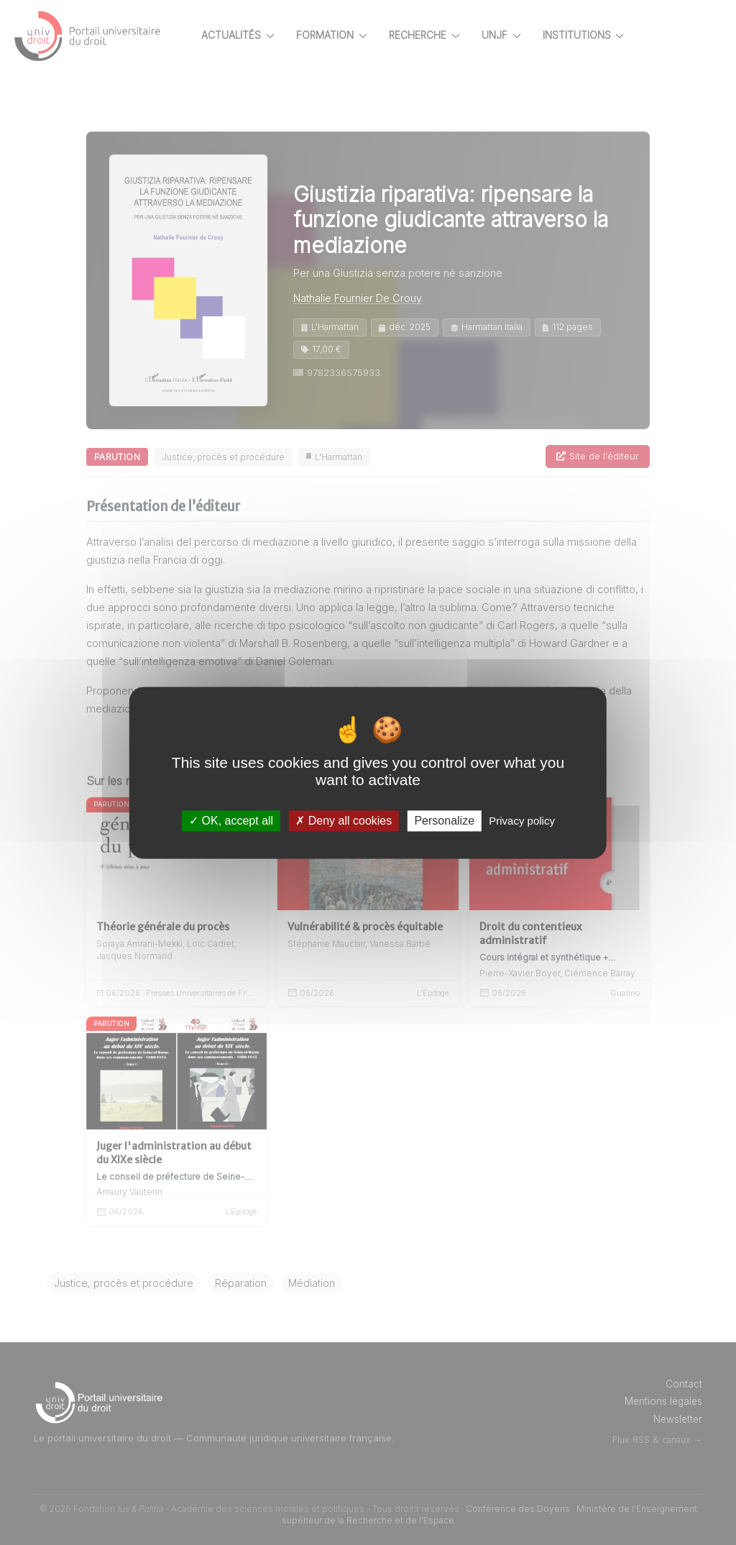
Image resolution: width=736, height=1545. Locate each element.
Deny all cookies (343, 821)
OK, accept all (231, 821)
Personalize (444, 821)
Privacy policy (522, 821)
